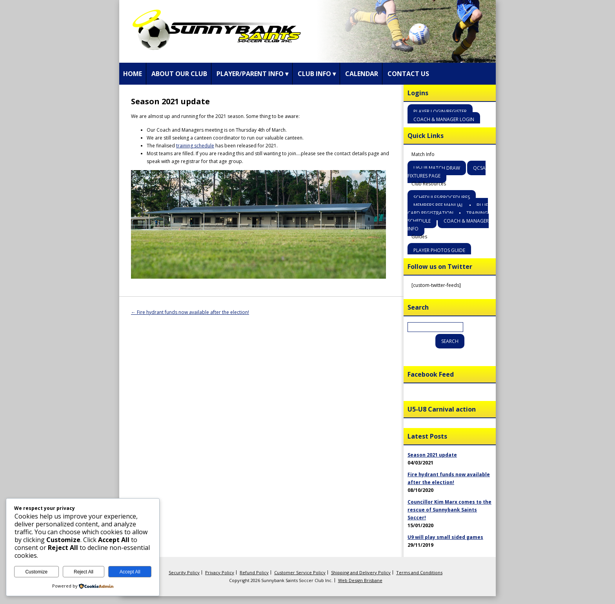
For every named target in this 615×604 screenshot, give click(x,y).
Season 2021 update (432, 455)
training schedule (195, 145)
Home (132, 73)
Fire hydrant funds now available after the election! (190, 312)
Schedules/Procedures (441, 197)
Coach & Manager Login (443, 119)
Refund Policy (254, 572)
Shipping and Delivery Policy (361, 572)
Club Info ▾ (317, 73)
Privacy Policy (219, 572)
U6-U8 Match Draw (436, 168)
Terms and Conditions (419, 572)
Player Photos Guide (439, 250)
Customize (36, 572)
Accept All (130, 572)
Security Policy (184, 572)
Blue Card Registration (448, 209)
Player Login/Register (440, 111)
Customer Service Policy (300, 572)
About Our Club (179, 73)
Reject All (83, 572)
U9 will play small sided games (445, 537)
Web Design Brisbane (360, 580)
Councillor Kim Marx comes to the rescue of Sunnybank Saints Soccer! (449, 510)
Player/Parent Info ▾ (252, 73)
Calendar (361, 73)
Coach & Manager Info (448, 225)
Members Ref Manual (438, 205)
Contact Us (408, 73)
